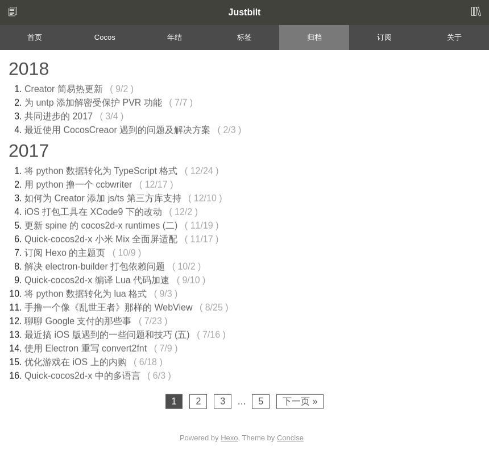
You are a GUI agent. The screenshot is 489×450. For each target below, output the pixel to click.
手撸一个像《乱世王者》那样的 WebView (108, 306)
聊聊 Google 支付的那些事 (77, 319)
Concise (290, 438)
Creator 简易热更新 (63, 87)
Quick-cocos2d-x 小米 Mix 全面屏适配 (100, 237)
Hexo (229, 438)
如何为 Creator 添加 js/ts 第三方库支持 (102, 196)
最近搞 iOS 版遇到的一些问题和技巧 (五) (107, 333)
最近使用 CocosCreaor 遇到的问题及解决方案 (117, 128)
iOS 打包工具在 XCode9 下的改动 (93, 210)
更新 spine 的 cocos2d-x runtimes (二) (100, 224)
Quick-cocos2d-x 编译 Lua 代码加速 (96, 278)
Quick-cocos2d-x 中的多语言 (82, 374)
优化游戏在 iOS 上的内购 (75, 360)
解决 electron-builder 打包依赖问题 (94, 265)
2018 (29, 67)
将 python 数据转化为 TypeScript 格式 (100, 169)
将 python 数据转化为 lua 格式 (85, 292)
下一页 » (300, 399)
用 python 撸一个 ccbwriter (78, 183)
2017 (29, 149)
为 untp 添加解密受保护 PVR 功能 (93, 101)
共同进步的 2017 (58, 114)
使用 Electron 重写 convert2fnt (85, 347)
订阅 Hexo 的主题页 (64, 251)
